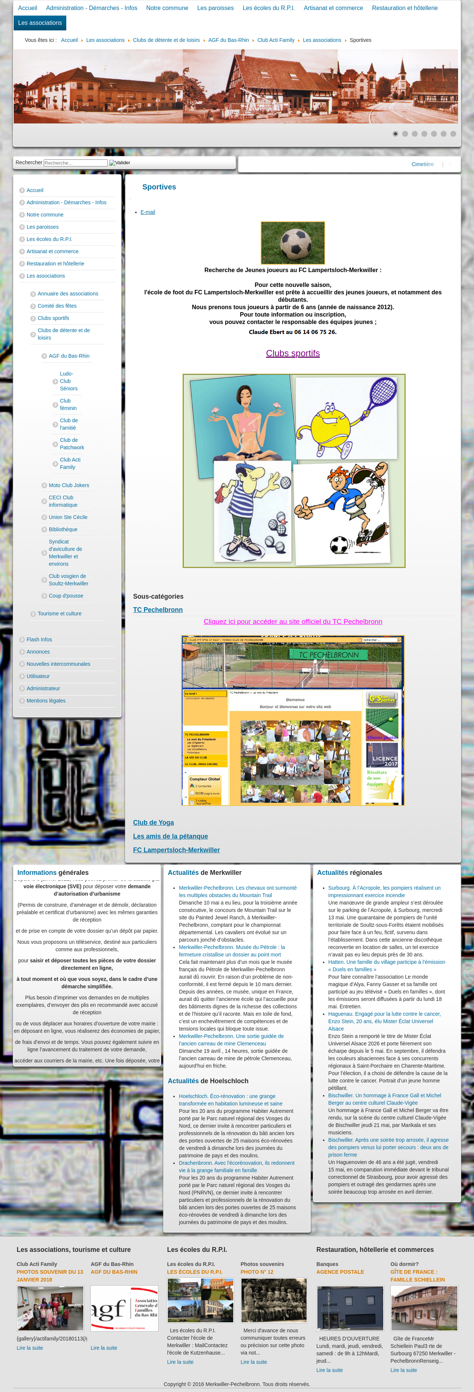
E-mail (148, 212)
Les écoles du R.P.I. (269, 8)
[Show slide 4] (424, 134)
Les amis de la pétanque (170, 836)
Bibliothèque (63, 529)
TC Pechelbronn (158, 610)
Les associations (40, 23)
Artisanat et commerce (333, 8)
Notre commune (167, 8)
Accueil (27, 8)
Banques (327, 1264)
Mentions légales (46, 701)
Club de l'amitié (69, 424)
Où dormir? (405, 1264)
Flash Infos (39, 639)
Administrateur (43, 688)
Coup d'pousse (66, 596)
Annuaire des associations (68, 294)
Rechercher (29, 162)
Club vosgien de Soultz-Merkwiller (69, 579)
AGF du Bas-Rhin (69, 356)
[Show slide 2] (405, 134)
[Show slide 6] (444, 134)
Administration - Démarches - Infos (91, 8)
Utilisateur (38, 676)
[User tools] (130, 199)
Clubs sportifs (53, 318)
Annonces (38, 652)
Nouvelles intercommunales (58, 664)
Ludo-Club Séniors (68, 381)
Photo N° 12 (257, 1272)
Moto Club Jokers (69, 485)
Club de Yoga (153, 822)
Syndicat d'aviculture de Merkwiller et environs (65, 553)
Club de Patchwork (71, 443)
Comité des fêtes (57, 306)
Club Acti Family (70, 463)
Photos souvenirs (262, 1264)
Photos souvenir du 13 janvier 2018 (50, 1276)
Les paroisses (215, 8)
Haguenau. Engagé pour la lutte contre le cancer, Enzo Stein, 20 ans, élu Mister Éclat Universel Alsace (384, 1021)
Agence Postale (340, 1272)
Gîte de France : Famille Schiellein (418, 1276)
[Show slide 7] (453, 134)
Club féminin (68, 404)
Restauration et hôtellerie (405, 8)
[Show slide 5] (434, 134)
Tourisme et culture (59, 613)
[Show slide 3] (415, 134)
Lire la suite (30, 1348)
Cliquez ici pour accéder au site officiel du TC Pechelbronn (293, 621)
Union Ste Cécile (68, 517)
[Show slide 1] (395, 134)
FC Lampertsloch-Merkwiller (176, 850)
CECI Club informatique (63, 501)
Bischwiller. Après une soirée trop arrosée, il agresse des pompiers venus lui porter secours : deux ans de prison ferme (388, 1147)
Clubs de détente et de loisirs (64, 334)
